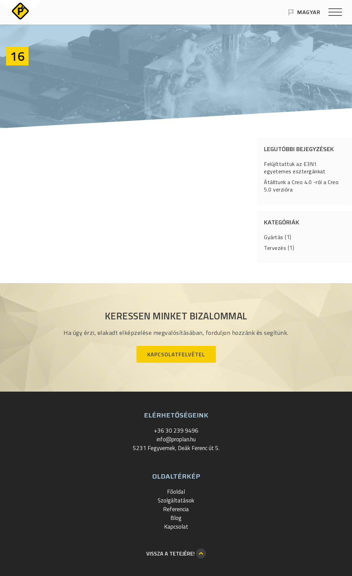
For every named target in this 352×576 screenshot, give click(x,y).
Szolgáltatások (176, 500)
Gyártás (273, 237)
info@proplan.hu (176, 439)
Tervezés (275, 248)
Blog (176, 518)
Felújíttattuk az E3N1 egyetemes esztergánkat (294, 167)
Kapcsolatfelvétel (176, 354)
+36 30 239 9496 (176, 430)
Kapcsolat (176, 526)
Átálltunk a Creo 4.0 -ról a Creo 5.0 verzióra (301, 185)
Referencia (176, 509)
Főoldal (176, 491)
